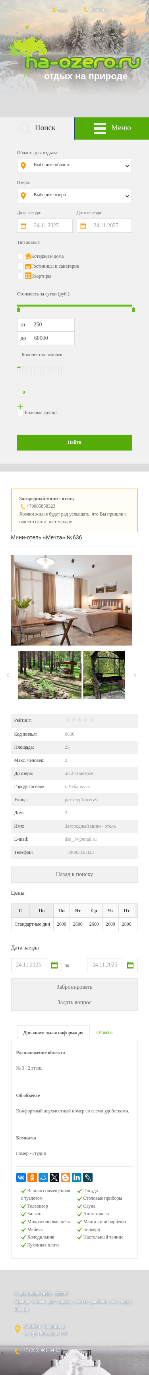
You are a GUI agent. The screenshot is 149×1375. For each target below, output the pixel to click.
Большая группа (41, 412)
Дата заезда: (29, 212)
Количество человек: (42, 354)
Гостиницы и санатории (55, 266)
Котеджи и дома (47, 256)
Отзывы (105, 1032)
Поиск (37, 129)
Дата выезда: (90, 212)
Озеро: (24, 182)
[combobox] (80, 166)
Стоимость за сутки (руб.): (44, 294)
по (66, 965)
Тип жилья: (28, 242)
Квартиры (41, 276)
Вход (58, 9)
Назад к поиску (74, 874)
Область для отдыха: (38, 152)
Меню (112, 129)
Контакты (95, 9)
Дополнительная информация (53, 1033)
